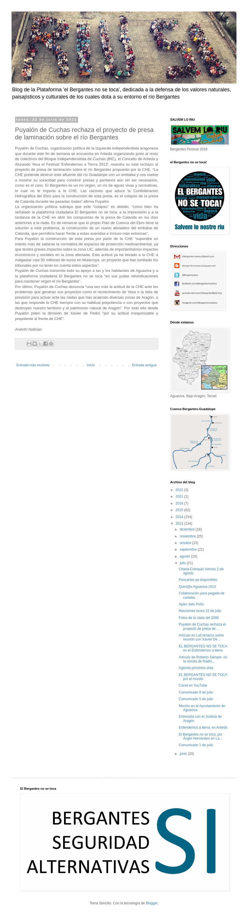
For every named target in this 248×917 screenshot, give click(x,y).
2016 (180, 503)
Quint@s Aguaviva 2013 (197, 587)
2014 (180, 517)
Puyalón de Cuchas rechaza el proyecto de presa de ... (202, 626)
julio (183, 563)
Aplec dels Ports (191, 604)
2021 (180, 497)
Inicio (91, 365)
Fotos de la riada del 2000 (199, 618)
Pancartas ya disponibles (198, 580)
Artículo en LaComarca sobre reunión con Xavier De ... (201, 637)
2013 (180, 524)
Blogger (151, 903)
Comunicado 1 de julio (196, 745)
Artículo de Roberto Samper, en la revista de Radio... (203, 659)
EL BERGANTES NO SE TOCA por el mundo (203, 677)
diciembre (188, 529)
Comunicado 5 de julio (196, 699)
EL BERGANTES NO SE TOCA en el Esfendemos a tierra (203, 648)
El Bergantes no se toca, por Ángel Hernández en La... (200, 736)
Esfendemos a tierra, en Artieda (203, 727)
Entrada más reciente (32, 365)
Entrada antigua (144, 365)
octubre (186, 543)
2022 (180, 490)
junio (184, 754)
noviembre (188, 536)
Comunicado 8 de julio (196, 692)
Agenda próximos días (196, 668)
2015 (180, 510)
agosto (185, 556)
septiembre (189, 549)
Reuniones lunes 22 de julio (200, 611)
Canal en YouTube (193, 685)
